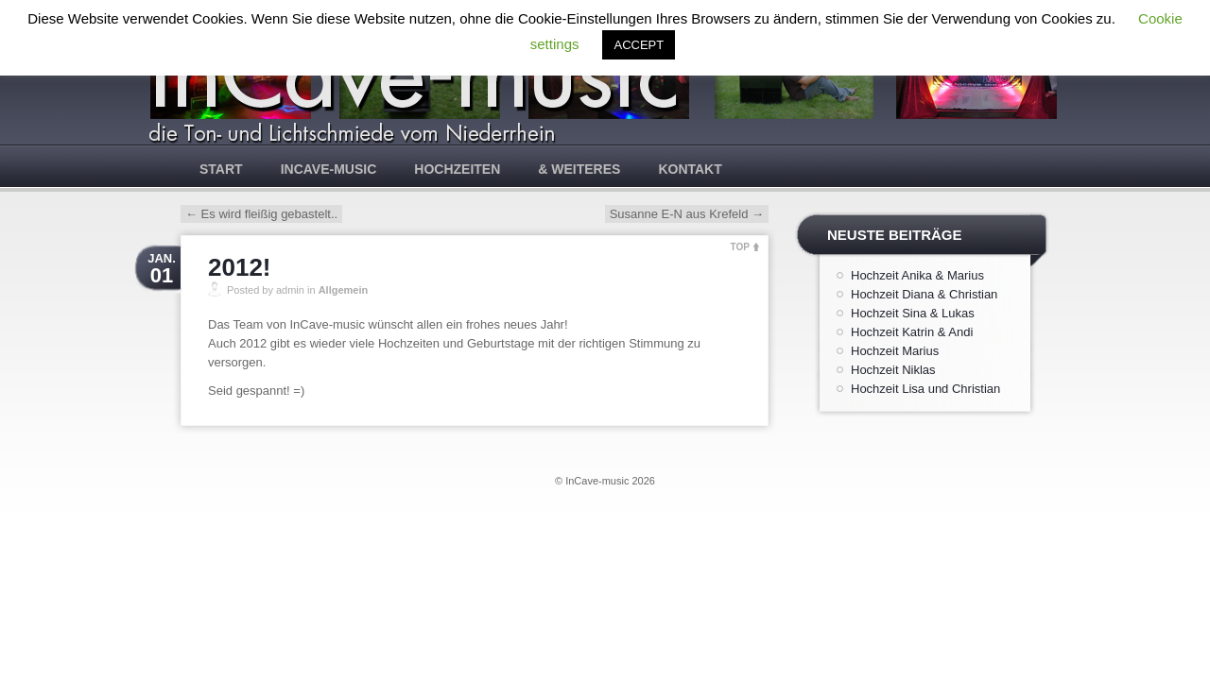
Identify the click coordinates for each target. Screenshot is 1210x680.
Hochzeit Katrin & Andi (912, 332)
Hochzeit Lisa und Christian (925, 389)
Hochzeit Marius (895, 351)
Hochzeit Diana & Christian (924, 294)
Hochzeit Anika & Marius (917, 275)
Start (221, 169)
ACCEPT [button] (639, 45)
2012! (239, 267)
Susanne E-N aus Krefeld (687, 214)
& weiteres (579, 169)
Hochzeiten (457, 169)
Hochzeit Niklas (893, 370)
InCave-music (329, 169)
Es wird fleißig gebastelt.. (261, 214)
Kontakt (689, 169)
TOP (740, 247)
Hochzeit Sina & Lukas (913, 313)
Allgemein (344, 290)
